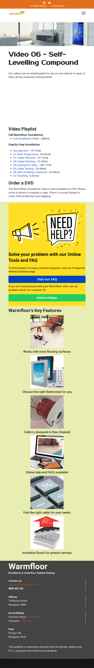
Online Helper (47, 298)
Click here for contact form (23, 584)
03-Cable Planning (24, 161)
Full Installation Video (26, 138)
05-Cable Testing (23, 168)
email (12, 192)
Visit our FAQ (47, 279)
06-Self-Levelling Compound (30, 172)
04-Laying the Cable (25, 165)
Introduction (21, 150)
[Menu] (84, 13)
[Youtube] (49, 2)
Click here (33, 617)
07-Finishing (20, 175)
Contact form (58, 5)
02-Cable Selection (24, 157)
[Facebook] (44, 2)
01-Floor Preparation (25, 154)
